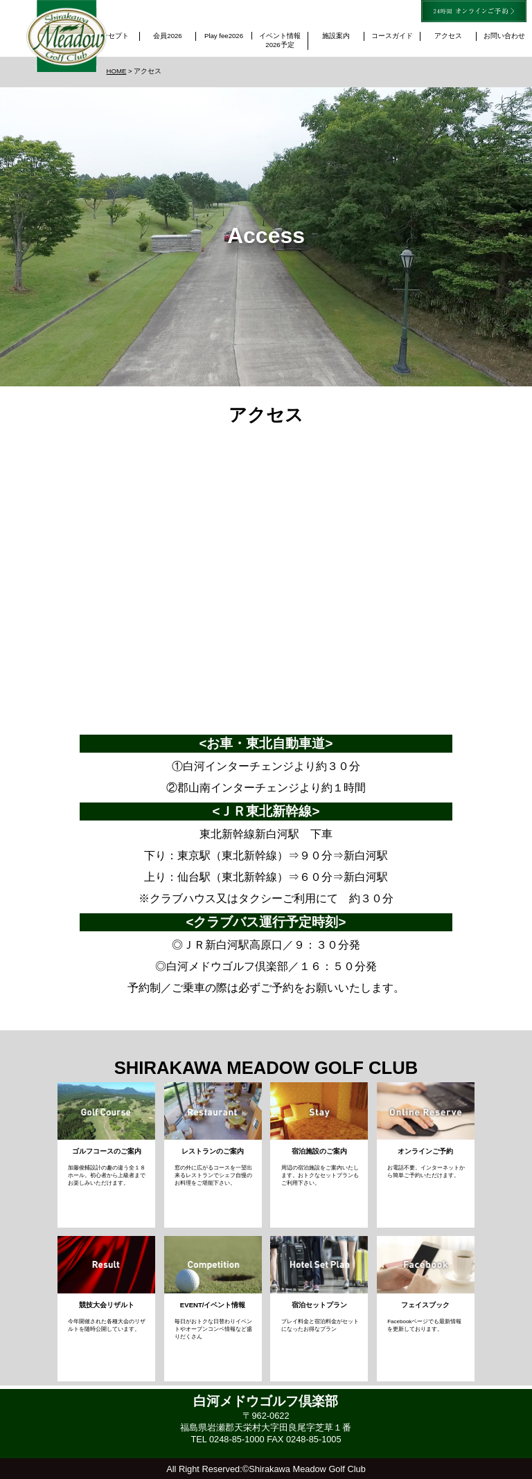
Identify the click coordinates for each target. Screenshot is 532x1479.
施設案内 (336, 35)
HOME (117, 71)
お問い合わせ (504, 35)
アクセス (448, 35)
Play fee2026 (223, 35)
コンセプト (111, 35)
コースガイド (392, 35)
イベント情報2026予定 (280, 40)
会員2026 (170, 35)
